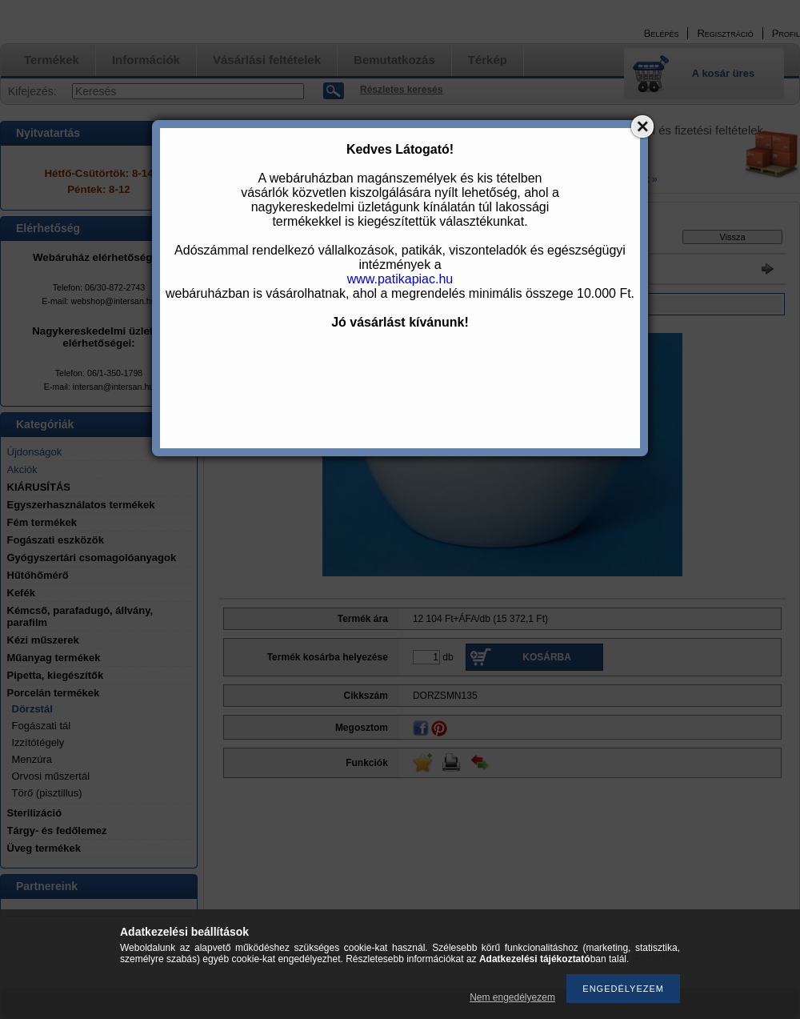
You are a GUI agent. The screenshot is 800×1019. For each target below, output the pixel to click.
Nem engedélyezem (512, 997)
